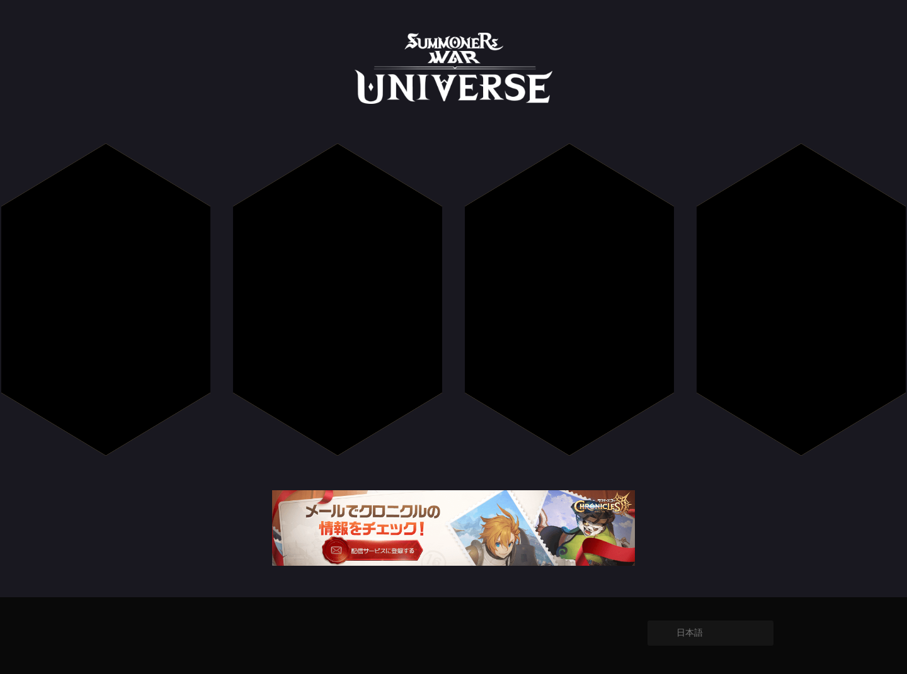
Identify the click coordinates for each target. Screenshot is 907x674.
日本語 (689, 632)
